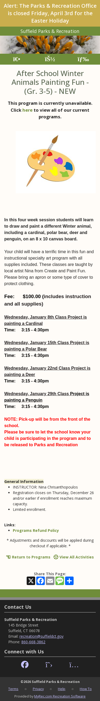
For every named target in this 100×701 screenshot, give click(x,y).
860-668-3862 (33, 641)
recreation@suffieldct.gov (41, 636)
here (27, 110)
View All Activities (74, 557)
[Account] (50, 59)
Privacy (38, 688)
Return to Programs (28, 557)
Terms (13, 688)
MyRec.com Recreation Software (60, 696)
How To (86, 688)
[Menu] (83, 59)
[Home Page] (16, 59)
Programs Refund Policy (36, 530)
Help (61, 688)
